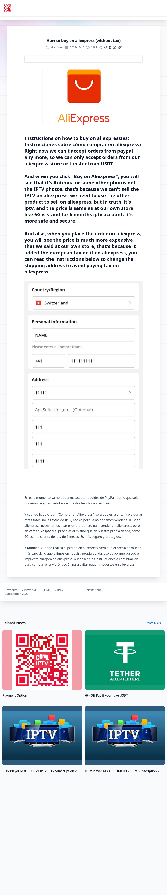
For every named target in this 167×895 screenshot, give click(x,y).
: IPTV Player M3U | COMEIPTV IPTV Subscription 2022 (34, 592)
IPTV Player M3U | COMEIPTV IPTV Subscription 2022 (42, 771)
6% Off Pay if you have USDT (106, 695)
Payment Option (14, 695)
